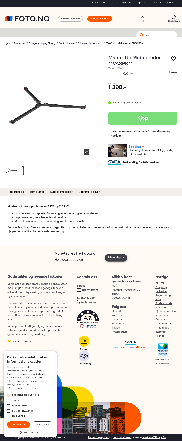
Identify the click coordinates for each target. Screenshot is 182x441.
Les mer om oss (21, 341)
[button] (91, 320)
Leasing (135, 146)
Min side (113, 2)
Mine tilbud (162, 327)
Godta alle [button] (19, 424)
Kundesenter (98, 2)
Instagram (118, 319)
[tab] (17, 192)
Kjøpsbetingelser (166, 311)
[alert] (30, 394)
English (169, 2)
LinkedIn (117, 311)
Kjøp (142, 118)
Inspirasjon (141, 2)
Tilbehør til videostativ (90, 43)
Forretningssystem (98, 437)
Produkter (19, 43)
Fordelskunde (163, 303)
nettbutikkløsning (122, 437)
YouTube (117, 315)
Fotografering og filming (42, 43)
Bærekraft (161, 331)
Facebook (118, 323)
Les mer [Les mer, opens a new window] (34, 388)
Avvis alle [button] (42, 424)
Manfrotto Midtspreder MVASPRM (125, 43)
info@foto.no (90, 290)
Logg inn (142, 17)
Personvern (162, 315)
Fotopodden (119, 331)
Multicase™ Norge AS (154, 437)
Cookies (160, 319)
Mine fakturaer (164, 323)
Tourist (159, 336)
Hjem (7, 43)
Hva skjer (156, 2)
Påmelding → (116, 257)
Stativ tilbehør (66, 43)
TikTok (116, 327)
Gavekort (127, 2)
